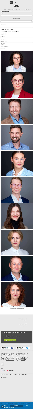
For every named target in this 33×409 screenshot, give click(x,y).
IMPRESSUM (14, 374)
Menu (16, 6)
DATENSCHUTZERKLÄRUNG (22, 374)
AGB (10, 374)
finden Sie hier (23, 360)
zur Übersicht (3, 24)
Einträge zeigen (16, 18)
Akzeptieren (16, 404)
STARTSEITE (3, 374)
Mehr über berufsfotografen (10, 360)
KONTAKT (7, 374)
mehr (6, 405)
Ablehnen (5, 404)
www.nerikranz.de (3, 39)
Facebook (2, 44)
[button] (16, 11)
